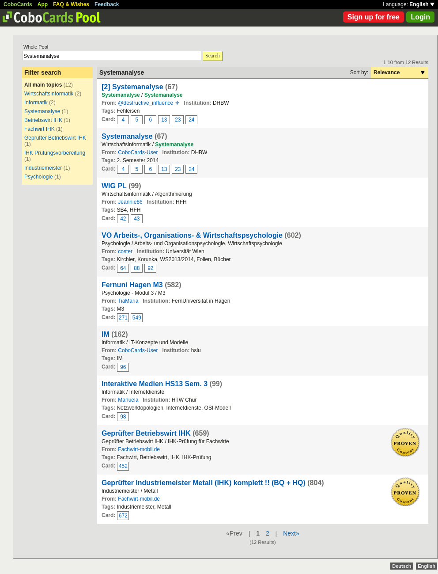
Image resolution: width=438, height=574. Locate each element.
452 (123, 466)
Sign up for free (373, 17)
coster (125, 251)
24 (191, 120)
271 (123, 318)
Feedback (106, 4)
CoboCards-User (138, 152)
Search (212, 56)
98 (123, 417)
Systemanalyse (42, 111)
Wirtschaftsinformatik (48, 94)
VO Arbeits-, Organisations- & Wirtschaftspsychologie (192, 235)
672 (123, 516)
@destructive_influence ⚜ (148, 103)
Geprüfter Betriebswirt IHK (55, 138)
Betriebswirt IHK (43, 120)
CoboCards (18, 4)
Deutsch (401, 566)
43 (137, 219)
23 (178, 120)
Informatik (36, 102)
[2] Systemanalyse (132, 87)
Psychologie (38, 177)
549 (136, 318)
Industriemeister (43, 168)
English (421, 4)
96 (123, 367)
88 (137, 268)
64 (123, 268)
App (43, 4)
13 (164, 120)
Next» (291, 533)
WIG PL (114, 186)
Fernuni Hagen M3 (132, 285)
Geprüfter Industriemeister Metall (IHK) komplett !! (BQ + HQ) (204, 483)
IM (106, 334)
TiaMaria (128, 301)
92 (150, 268)
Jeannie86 (130, 202)
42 (123, 219)
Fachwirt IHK (39, 129)
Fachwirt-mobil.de (139, 449)
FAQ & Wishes (71, 4)
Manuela (128, 400)
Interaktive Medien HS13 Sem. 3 (155, 384)
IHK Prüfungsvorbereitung (54, 153)
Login (420, 17)
